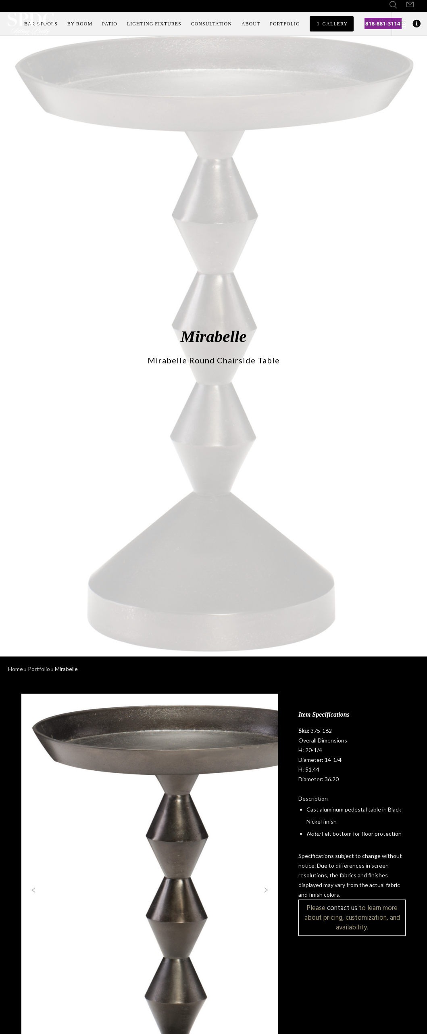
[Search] (393, 5)
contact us (342, 907)
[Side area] (399, 24)
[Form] (410, 5)
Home (15, 668)
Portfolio (39, 668)
